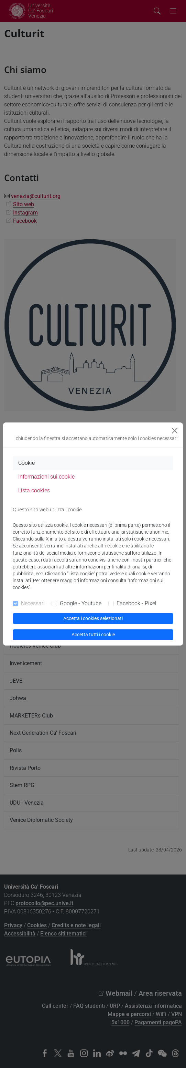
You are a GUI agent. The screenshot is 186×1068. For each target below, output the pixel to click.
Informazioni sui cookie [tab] (46, 476)
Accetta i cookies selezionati (93, 618)
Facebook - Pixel (136, 603)
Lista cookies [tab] (34, 490)
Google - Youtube (80, 603)
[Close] (174, 430)
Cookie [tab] (26, 463)
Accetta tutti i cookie (93, 634)
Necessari (33, 603)
